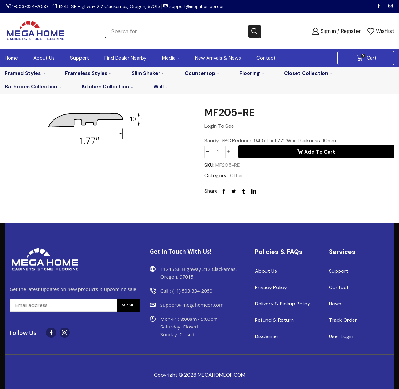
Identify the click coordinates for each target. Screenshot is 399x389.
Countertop (202, 73)
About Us (44, 58)
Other (237, 176)
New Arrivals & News (218, 58)
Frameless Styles (88, 73)
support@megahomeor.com (202, 6)
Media (171, 58)
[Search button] (254, 31)
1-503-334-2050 (31, 6)
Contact (266, 58)
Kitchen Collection (107, 86)
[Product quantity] (218, 152)
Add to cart (319, 152)
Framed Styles (25, 73)
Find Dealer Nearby (125, 58)
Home (11, 58)
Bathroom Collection (33, 86)
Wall (160, 86)
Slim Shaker (148, 73)
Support (79, 58)
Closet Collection (308, 73)
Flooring (252, 73)
